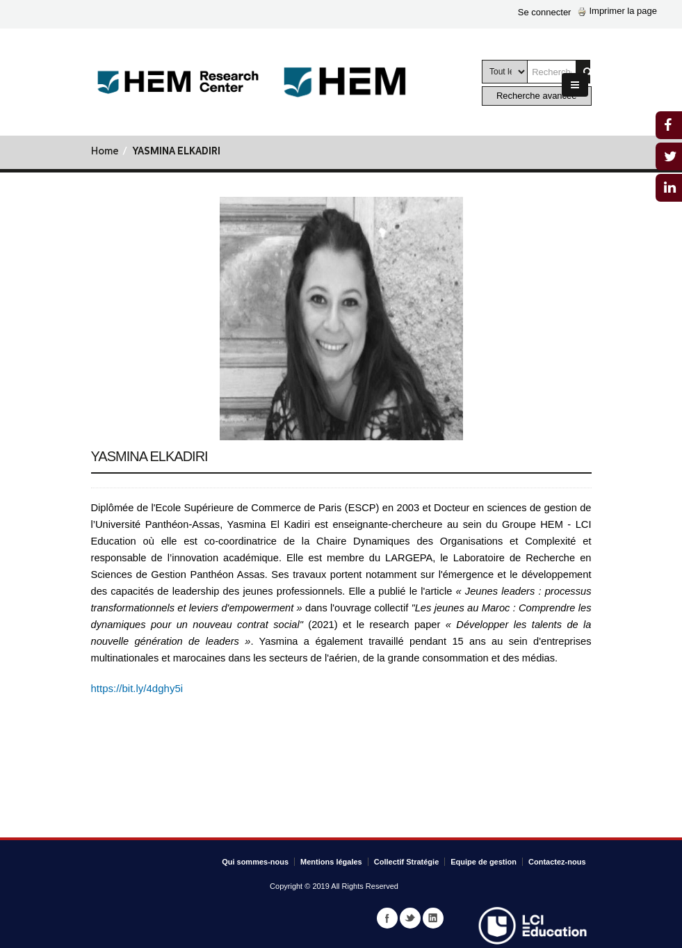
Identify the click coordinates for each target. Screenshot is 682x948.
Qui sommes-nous (255, 862)
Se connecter (544, 12)
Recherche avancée (536, 95)
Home (105, 152)
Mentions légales (331, 862)
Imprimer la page (617, 11)
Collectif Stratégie (406, 862)
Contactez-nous (557, 862)
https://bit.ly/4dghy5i (137, 688)
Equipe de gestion (483, 862)
